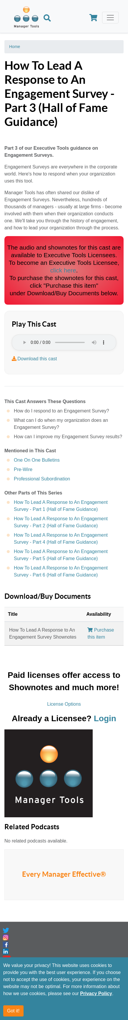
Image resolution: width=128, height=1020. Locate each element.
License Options (64, 704)
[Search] (47, 19)
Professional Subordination (42, 478)
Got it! (13, 1010)
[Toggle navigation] (110, 17)
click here (63, 270)
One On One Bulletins (37, 460)
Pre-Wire (23, 469)
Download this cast (37, 358)
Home (14, 46)
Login (105, 718)
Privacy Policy (96, 993)
